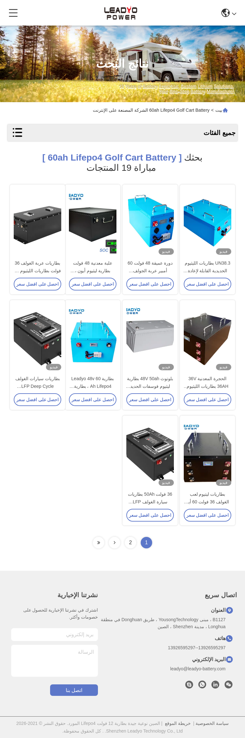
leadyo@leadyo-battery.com (198, 668)
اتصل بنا (74, 690)
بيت (218, 110)
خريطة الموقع (178, 723)
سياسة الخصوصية (212, 723)
